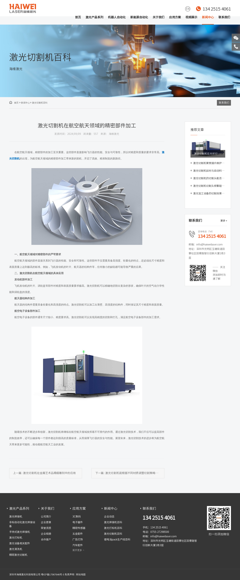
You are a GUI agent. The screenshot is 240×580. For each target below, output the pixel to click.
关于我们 (158, 17)
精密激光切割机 (18, 555)
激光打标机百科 (113, 528)
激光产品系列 (94, 17)
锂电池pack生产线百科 (117, 539)
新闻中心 (208, 17)
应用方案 (175, 17)
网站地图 (81, 574)
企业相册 (46, 533)
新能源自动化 (139, 17)
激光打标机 (15, 537)
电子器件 (77, 522)
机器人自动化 (117, 17)
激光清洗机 (15, 549)
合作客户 (46, 539)
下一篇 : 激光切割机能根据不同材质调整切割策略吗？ (128, 473)
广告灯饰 (77, 539)
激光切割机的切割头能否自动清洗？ (209, 178)
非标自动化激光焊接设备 (22, 524)
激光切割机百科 (39, 103)
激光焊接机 (15, 516)
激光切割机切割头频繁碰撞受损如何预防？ (209, 186)
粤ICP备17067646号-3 (52, 574)
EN (187, 9)
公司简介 (46, 516)
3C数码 (76, 516)
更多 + (223, 221)
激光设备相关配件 (19, 543)
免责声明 (69, 574)
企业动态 (109, 516)
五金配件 (77, 533)
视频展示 (191, 17)
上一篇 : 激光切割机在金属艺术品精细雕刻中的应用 (44, 473)
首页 (78, 17)
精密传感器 (78, 528)
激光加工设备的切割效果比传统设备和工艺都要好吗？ (209, 193)
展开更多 (77, 550)
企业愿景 (46, 522)
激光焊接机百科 (113, 522)
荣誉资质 (46, 528)
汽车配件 (77, 545)
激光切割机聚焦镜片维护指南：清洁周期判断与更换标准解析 (209, 163)
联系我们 (224, 17)
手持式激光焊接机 (19, 532)
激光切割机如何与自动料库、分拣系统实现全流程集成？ (209, 170)
